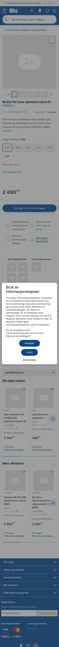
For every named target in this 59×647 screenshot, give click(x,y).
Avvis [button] (30, 352)
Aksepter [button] (29, 343)
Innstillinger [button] (29, 359)
